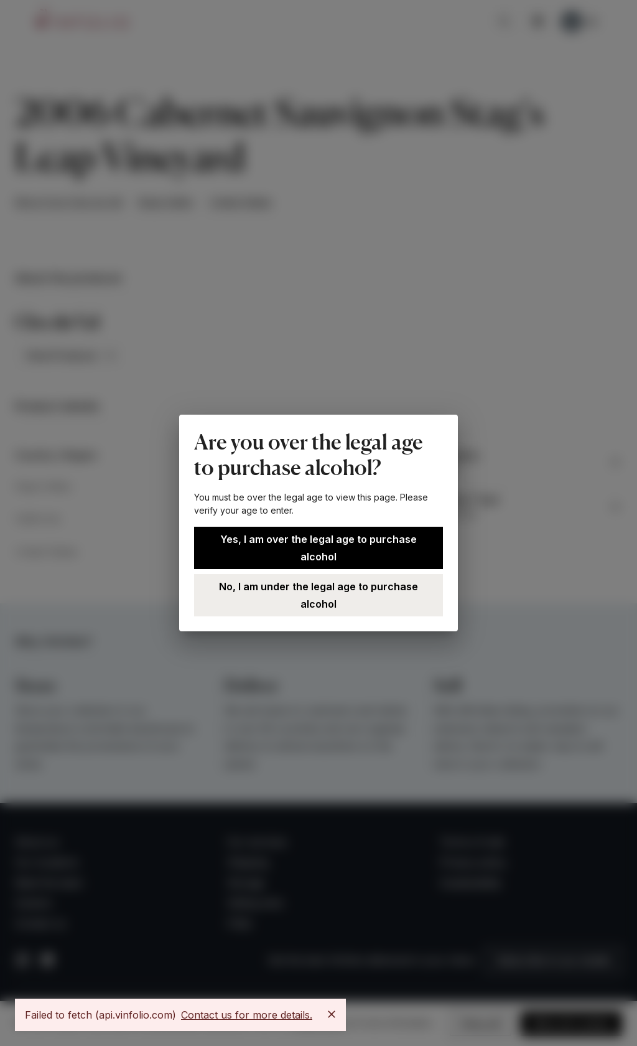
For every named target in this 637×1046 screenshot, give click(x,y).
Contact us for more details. (246, 1015)
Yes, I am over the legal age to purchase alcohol (318, 548)
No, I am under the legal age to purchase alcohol (318, 595)
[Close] (331, 1014)
